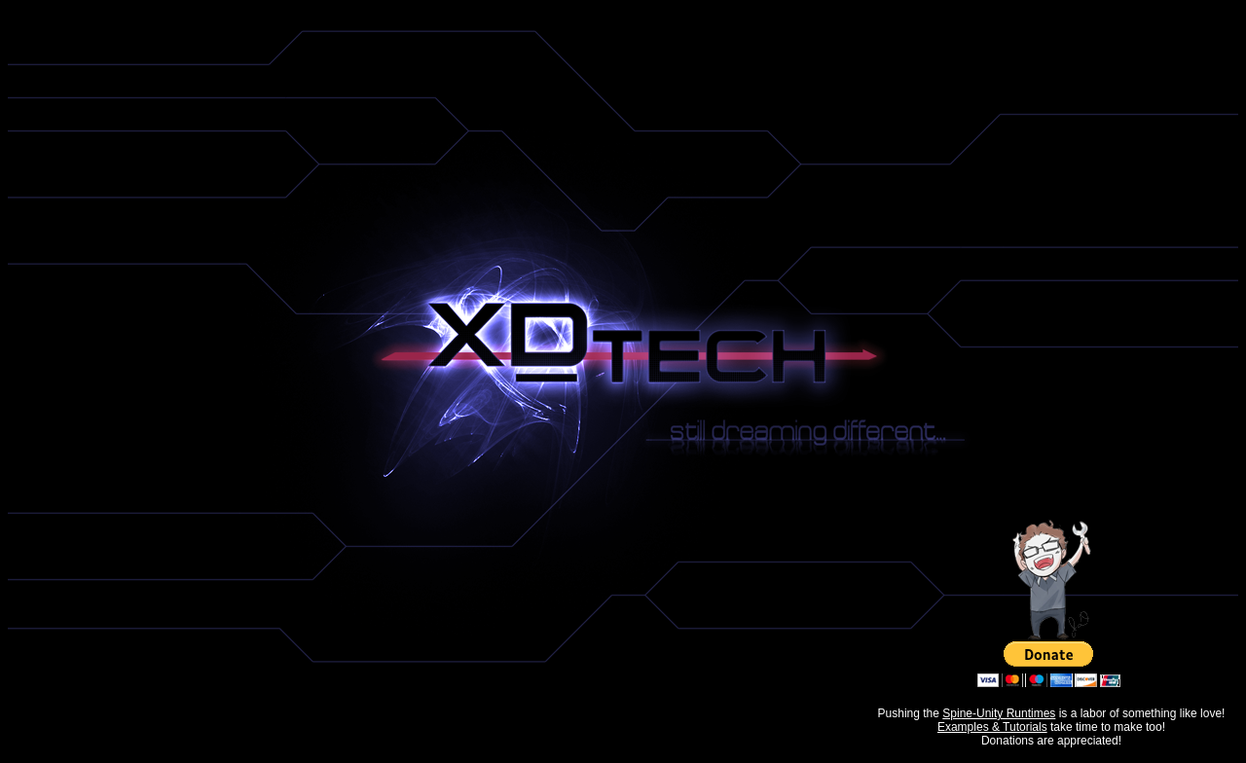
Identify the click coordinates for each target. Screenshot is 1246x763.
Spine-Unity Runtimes (998, 713)
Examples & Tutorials (992, 727)
